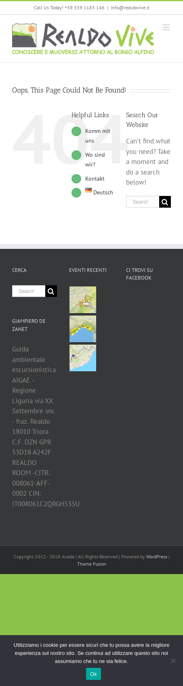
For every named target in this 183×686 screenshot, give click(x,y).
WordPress (156, 556)
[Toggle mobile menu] (166, 27)
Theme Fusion (91, 564)
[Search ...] (142, 202)
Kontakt (95, 178)
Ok (93, 674)
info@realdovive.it (130, 7)
